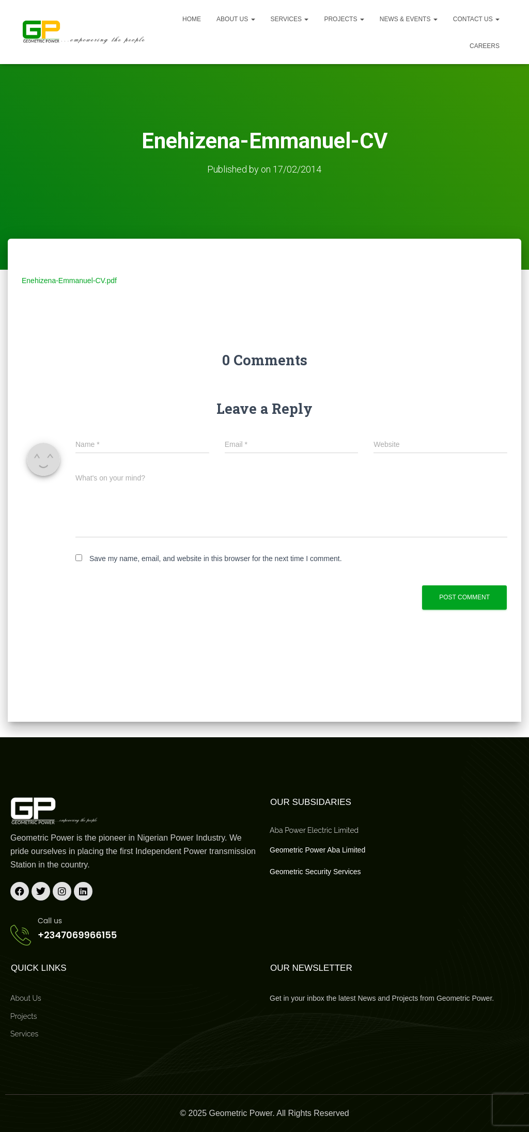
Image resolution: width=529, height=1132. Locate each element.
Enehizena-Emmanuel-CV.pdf (69, 280)
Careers (485, 46)
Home (191, 19)
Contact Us (476, 19)
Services (290, 19)
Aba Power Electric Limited (314, 830)
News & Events (409, 19)
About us (235, 19)
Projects (344, 19)
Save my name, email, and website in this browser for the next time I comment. (215, 558)
